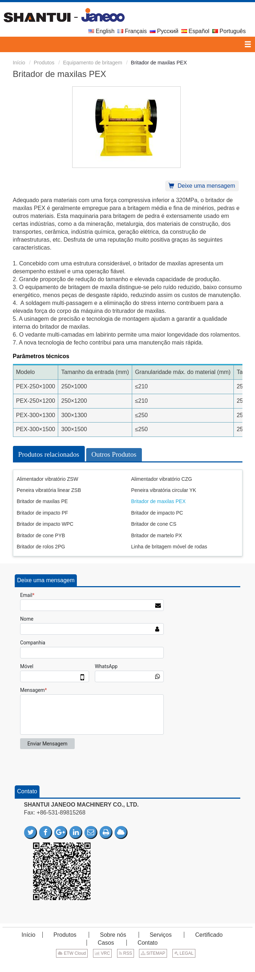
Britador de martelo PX (156, 535)
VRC (102, 953)
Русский (164, 31)
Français (132, 31)
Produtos (44, 62)
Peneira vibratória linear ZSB (49, 490)
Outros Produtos (114, 454)
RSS (125, 953)
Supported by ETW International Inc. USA (127, 964)
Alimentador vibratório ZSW (47, 479)
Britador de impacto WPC (45, 524)
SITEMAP (153, 953)
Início (19, 62)
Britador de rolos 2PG (41, 546)
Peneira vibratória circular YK (163, 490)
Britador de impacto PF (42, 513)
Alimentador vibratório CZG (161, 479)
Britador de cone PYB (41, 535)
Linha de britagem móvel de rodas (169, 546)
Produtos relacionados (48, 454)
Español (195, 31)
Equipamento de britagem (92, 62)
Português (229, 31)
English (101, 31)
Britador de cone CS (153, 524)
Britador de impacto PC (157, 513)
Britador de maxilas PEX (158, 501)
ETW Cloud (72, 953)
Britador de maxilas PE (42, 501)
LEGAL (184, 953)
